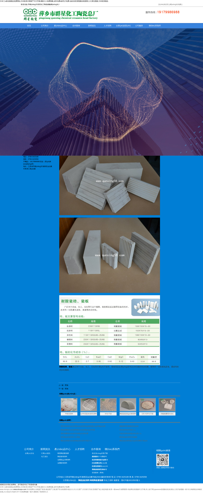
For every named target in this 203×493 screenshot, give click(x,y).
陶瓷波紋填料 (84, 480)
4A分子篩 (108, 414)
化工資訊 (44, 456)
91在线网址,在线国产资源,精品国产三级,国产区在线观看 (47, 489)
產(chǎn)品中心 (60, 26)
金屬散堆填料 (62, 463)
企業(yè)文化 (29, 453)
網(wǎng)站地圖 (176, 4)
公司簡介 (44, 26)
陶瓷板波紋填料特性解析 (128, 437)
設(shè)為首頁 (163, 4)
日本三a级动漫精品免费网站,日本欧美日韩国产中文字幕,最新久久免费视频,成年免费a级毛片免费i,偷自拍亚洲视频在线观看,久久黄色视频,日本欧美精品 (54, 1)
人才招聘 (107, 26)
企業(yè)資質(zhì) (123, 26)
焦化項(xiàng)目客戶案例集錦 (100, 453)
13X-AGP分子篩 (147, 414)
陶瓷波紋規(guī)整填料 (128, 414)
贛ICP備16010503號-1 (130, 480)
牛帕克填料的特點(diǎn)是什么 (130, 433)
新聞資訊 (92, 26)
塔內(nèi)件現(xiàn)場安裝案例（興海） (99, 469)
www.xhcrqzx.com (6, 489)
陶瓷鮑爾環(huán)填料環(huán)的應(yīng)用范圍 (78, 430)
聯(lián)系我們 (155, 26)
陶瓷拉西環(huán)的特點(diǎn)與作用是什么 (76, 441)
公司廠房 (139, 26)
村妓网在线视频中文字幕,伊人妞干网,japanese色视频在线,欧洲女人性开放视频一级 (157, 489)
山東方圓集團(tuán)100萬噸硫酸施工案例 (100, 466)
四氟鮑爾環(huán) (167, 414)
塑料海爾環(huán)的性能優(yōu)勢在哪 (74, 433)
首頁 (29, 26)
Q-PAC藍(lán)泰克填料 (88, 414)
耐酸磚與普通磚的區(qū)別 (129, 426)
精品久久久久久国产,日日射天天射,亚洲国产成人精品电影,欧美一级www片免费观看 (97, 489)
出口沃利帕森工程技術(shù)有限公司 (100, 460)
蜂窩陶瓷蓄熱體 (63, 453)
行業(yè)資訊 (45, 453)
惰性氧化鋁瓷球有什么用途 (70, 437)
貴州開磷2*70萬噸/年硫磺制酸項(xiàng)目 (99, 457)
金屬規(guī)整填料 (64, 460)
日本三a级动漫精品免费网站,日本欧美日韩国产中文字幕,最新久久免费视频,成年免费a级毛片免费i (35, 487)
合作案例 (76, 26)
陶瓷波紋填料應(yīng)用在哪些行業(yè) (133, 441)
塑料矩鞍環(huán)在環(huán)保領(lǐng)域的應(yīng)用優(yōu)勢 (83, 426)
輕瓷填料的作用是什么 (128, 430)
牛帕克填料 (69, 414)
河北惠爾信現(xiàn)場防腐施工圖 (99, 463)
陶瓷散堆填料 (62, 456)
